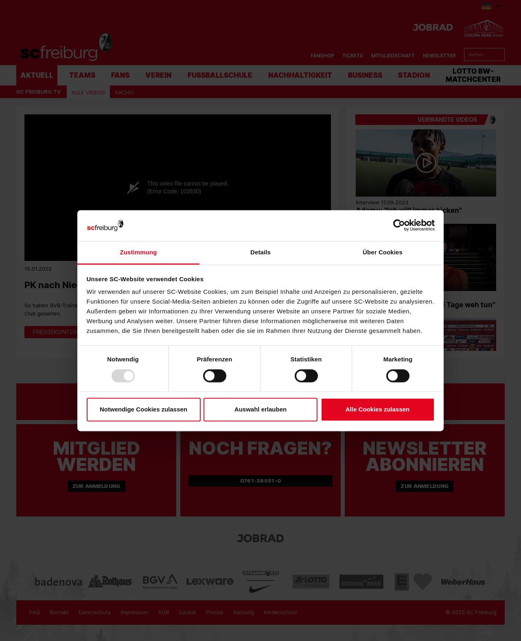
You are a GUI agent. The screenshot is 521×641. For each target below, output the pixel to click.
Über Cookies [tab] (383, 252)
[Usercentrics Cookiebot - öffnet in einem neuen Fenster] (399, 225)
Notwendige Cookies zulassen (143, 409)
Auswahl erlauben (260, 409)
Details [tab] (260, 252)
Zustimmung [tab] (138, 252)
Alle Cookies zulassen (378, 409)
